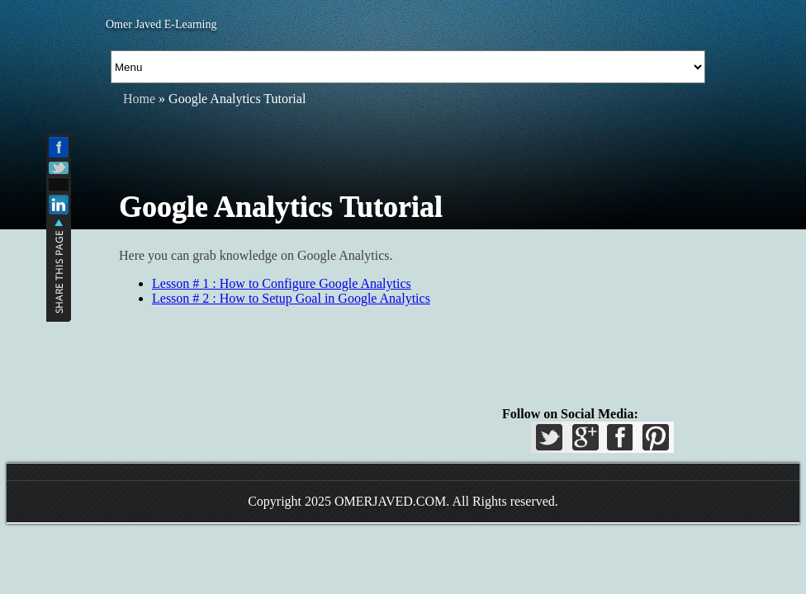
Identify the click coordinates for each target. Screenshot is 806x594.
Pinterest (653, 442)
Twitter (551, 442)
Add (59, 184)
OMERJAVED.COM (390, 501)
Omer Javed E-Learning (161, 24)
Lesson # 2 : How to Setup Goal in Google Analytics (291, 298)
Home (139, 99)
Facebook (619, 442)
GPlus (585, 442)
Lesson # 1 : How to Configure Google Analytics (281, 283)
